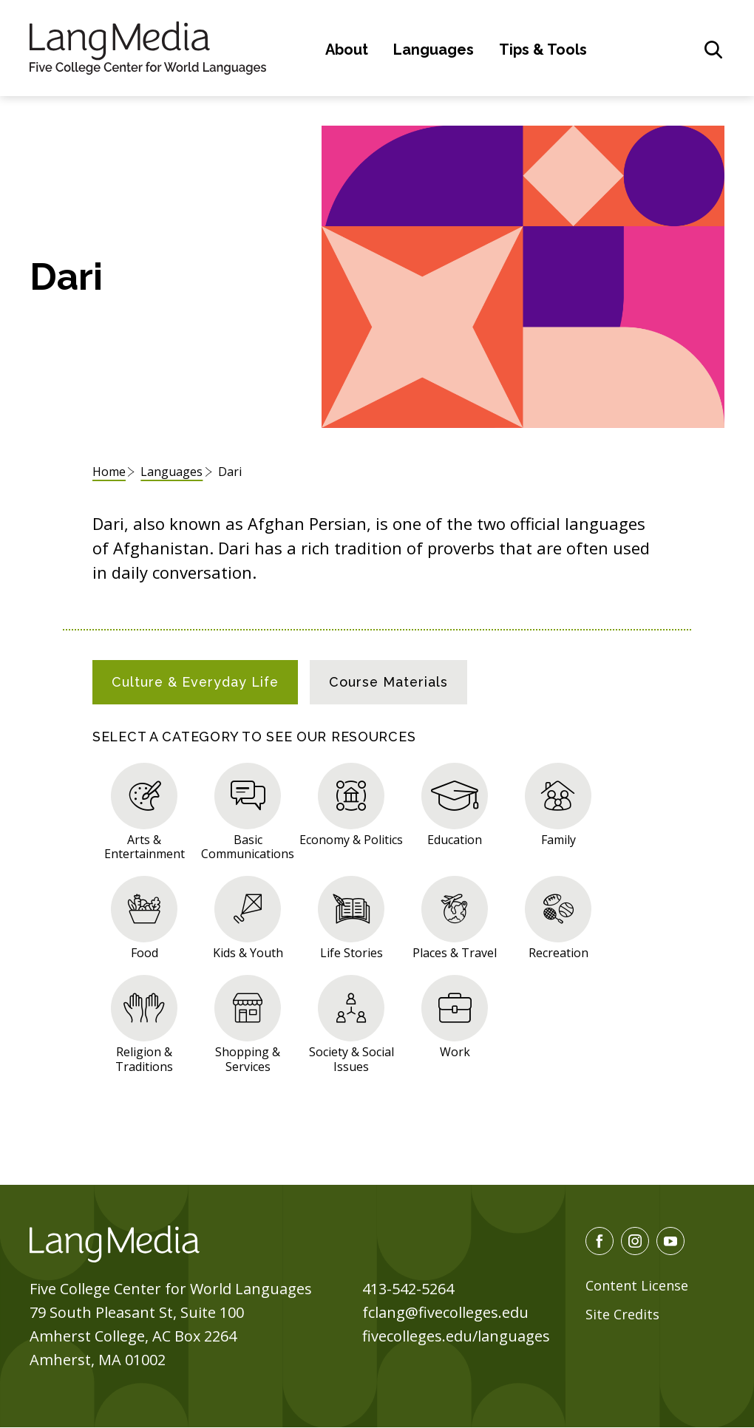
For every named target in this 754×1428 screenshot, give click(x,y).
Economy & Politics (351, 839)
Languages (433, 49)
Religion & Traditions (144, 1058)
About (346, 49)
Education (454, 839)
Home (109, 471)
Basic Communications (247, 846)
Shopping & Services (247, 1058)
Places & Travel (454, 952)
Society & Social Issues (351, 1058)
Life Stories (351, 952)
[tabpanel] (377, 915)
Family (558, 839)
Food (144, 952)
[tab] (195, 682)
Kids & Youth (248, 952)
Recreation (558, 952)
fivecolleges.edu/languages (456, 1336)
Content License (636, 1285)
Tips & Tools (543, 49)
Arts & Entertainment (144, 846)
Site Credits (622, 1314)
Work (455, 1051)
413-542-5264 (408, 1289)
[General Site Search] (713, 49)
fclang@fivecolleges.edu (445, 1312)
